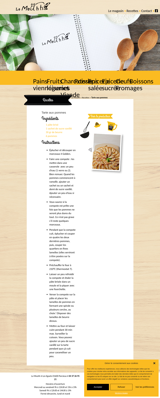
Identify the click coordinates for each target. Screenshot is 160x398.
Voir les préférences (144, 387)
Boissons (141, 81)
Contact (146, 11)
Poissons (85, 81)
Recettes (132, 11)
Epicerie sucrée (112, 84)
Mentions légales (121, 393)
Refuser (121, 387)
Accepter (98, 387)
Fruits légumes (58, 84)
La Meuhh (75, 97)
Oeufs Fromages (129, 84)
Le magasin (116, 11)
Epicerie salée (99, 84)
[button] (154, 363)
